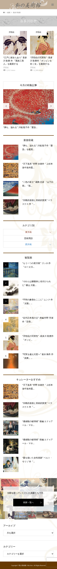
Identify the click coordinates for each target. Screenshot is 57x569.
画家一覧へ (28, 502)
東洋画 (28, 232)
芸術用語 (28, 238)
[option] (28, 109)
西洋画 (28, 244)
